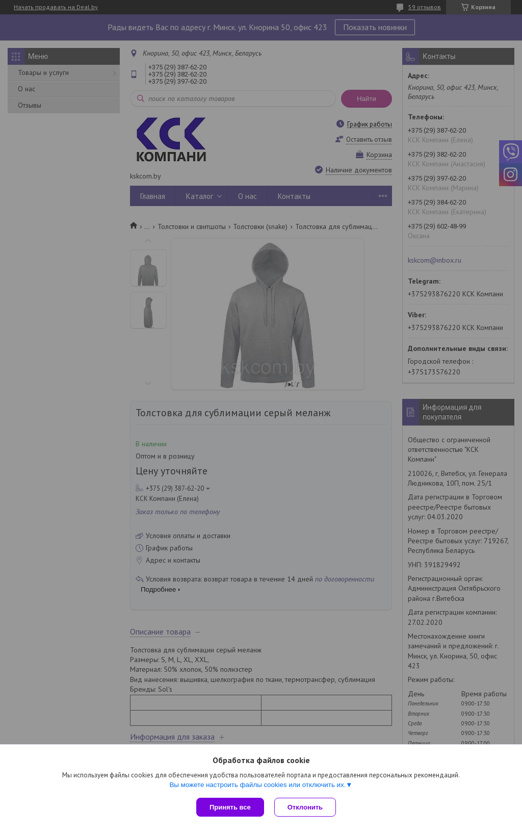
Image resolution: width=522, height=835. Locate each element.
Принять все (230, 807)
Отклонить (305, 807)
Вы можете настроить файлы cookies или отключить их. (257, 785)
